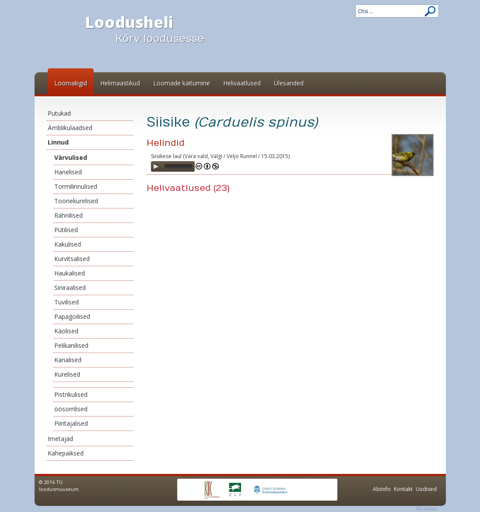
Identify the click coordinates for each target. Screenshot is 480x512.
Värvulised (70, 157)
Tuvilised (66, 302)
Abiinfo (382, 489)
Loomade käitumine (181, 83)
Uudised (426, 489)
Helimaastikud (120, 83)
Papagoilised (72, 316)
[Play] (155, 166)
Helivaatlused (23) (188, 188)
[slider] (179, 166)
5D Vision (426, 508)
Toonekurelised (76, 201)
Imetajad (60, 438)
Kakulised (67, 244)
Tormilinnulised (75, 186)
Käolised (66, 331)
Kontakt (403, 489)
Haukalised (69, 273)
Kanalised (67, 360)
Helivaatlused (242, 83)
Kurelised (67, 374)
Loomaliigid (70, 83)
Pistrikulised (71, 394)
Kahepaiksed (66, 453)
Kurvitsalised (72, 258)
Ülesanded (289, 83)
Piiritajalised (71, 423)
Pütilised (66, 230)
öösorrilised (71, 409)
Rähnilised (68, 215)
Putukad (59, 113)
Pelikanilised (71, 345)
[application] (173, 166)
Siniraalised (70, 287)
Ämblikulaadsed (70, 128)
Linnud (58, 142)
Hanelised (68, 172)
